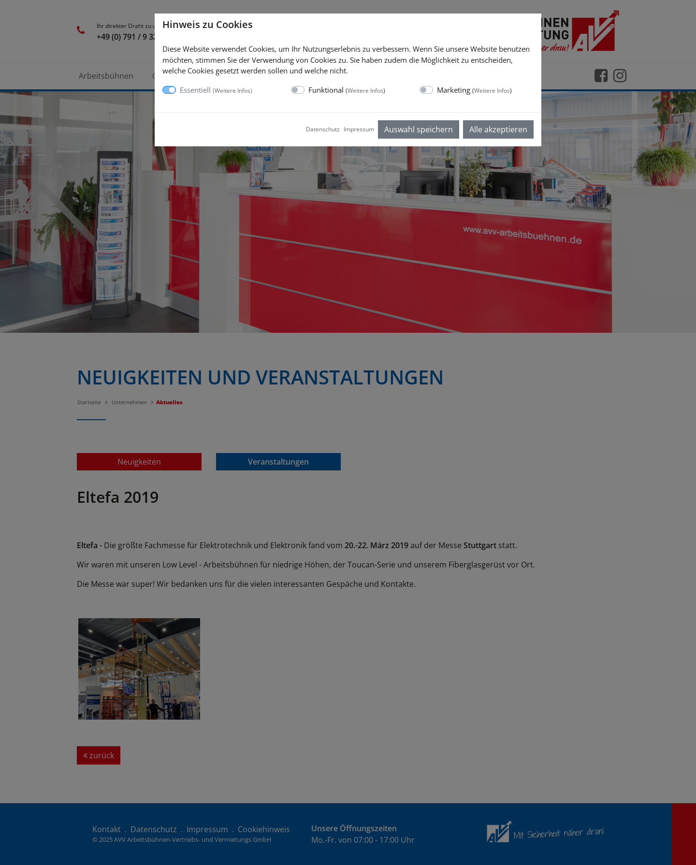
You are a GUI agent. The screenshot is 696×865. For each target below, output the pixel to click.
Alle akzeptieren (498, 129)
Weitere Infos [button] (232, 90)
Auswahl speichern (418, 129)
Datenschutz (323, 129)
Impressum (359, 129)
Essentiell (216, 90)
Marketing (474, 90)
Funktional (346, 90)
